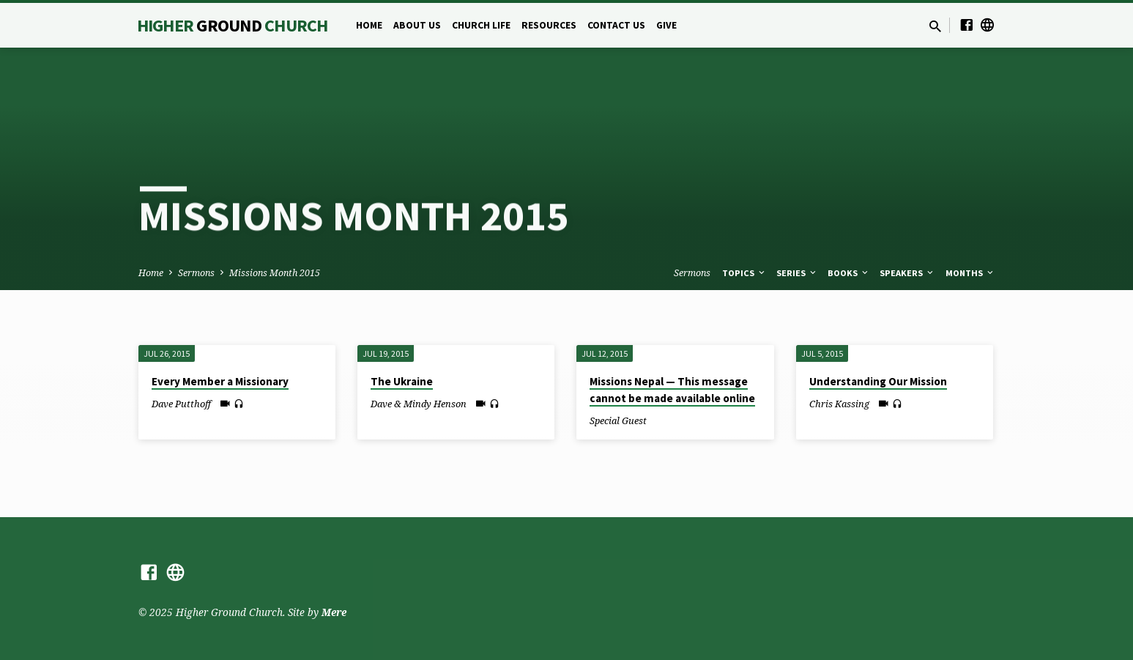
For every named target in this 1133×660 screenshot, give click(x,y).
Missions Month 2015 (274, 273)
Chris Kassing (839, 403)
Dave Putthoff (181, 403)
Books (849, 272)
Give (666, 25)
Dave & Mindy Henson (419, 403)
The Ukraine (402, 381)
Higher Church (232, 25)
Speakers (907, 272)
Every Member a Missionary (220, 381)
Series (797, 272)
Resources (548, 25)
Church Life (481, 25)
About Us (417, 25)
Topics (744, 272)
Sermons (196, 273)
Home (369, 25)
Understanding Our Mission (878, 381)
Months (970, 272)
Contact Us (616, 25)
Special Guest (618, 420)
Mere (334, 612)
